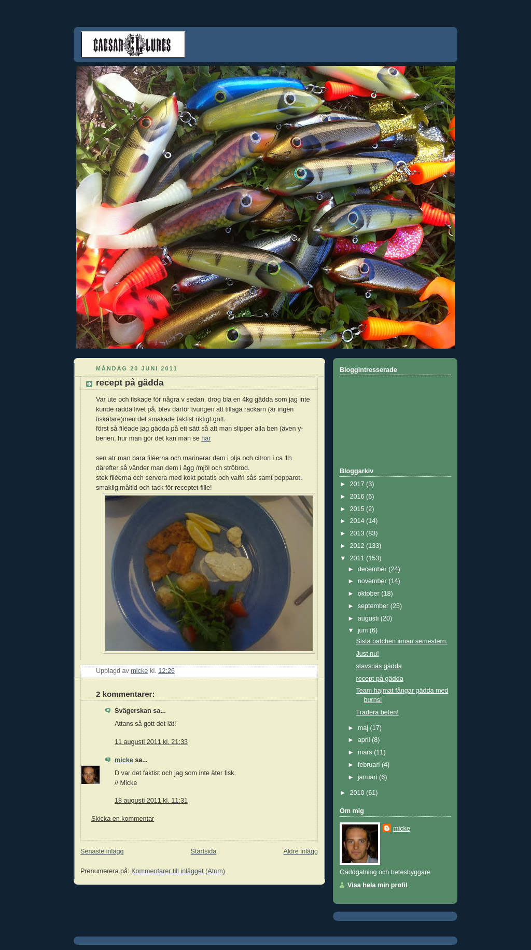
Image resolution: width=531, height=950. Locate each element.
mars (366, 752)
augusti (369, 618)
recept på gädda (379, 678)
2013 (358, 533)
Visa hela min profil (377, 885)
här (206, 438)
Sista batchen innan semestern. (402, 641)
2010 (358, 792)
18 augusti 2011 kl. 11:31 (151, 800)
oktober (370, 593)
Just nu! (367, 653)
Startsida (204, 851)
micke (124, 760)
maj (364, 728)
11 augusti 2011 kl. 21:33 (151, 742)
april (365, 740)
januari (368, 777)
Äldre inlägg (300, 851)
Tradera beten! (377, 712)
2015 (358, 509)
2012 (358, 545)
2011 (358, 558)
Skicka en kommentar (122, 818)
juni (364, 630)
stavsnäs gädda (379, 666)
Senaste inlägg (101, 851)
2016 (358, 496)
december (373, 569)
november (373, 581)
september (374, 606)
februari (370, 764)
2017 (358, 484)
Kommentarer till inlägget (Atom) (178, 871)
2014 (358, 521)
